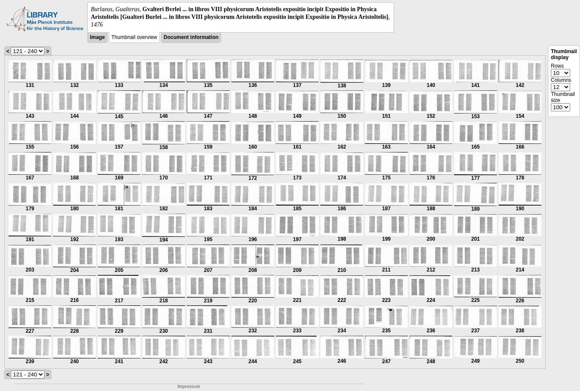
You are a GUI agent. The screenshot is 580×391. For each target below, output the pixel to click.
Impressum (188, 386)
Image (97, 37)
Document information (191, 37)
